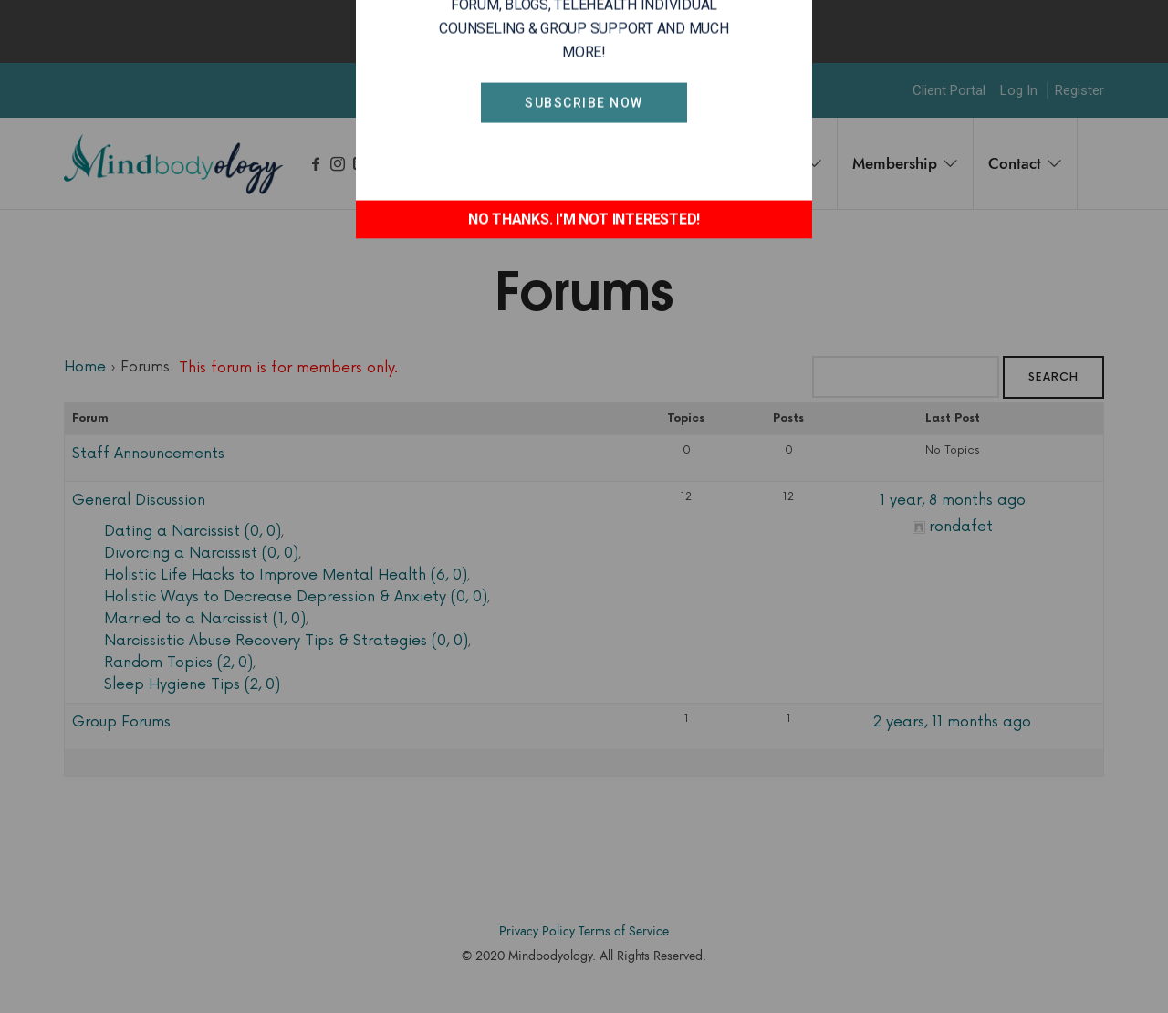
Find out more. (588, 30)
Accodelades (587, 983)
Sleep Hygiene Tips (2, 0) (192, 684)
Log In (1019, 90)
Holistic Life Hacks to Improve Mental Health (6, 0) (285, 575)
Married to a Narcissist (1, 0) (205, 619)
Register (1079, 90)
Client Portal (949, 90)
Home (85, 367)
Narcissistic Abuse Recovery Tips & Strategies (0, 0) (286, 641)
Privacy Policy (537, 931)
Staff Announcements (148, 453)
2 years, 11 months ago (952, 722)
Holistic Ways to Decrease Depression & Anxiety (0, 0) (295, 597)
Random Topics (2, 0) (178, 662)
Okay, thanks (702, 30)
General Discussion (138, 500)
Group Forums (121, 722)
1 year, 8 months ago (953, 500)
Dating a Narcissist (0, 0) (192, 531)
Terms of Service (624, 931)
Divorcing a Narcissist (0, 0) (201, 553)
